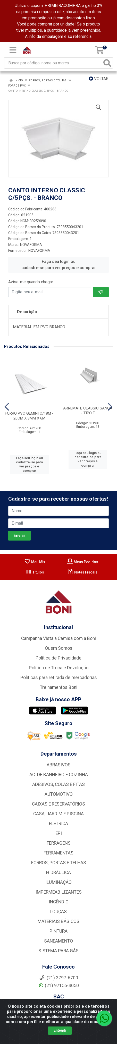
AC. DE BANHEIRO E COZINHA (58, 774)
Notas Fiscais (82, 572)
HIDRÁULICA (58, 872)
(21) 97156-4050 (58, 985)
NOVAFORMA (31, 245)
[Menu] (13, 50)
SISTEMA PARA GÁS (58, 950)
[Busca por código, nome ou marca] (53, 63)
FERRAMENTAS (58, 852)
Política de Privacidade (58, 658)
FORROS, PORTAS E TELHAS (58, 862)
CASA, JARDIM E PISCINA (58, 813)
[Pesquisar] (107, 63)
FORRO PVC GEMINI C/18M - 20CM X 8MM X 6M (29, 416)
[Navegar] (7, 407)
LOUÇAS (58, 911)
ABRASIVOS (59, 764)
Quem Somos (58, 648)
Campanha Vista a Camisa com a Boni (58, 638)
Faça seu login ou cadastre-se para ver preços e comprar (58, 264)
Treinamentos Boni (58, 687)
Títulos (35, 572)
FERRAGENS (59, 843)
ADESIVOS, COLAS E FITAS (58, 784)
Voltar (98, 78)
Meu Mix (34, 562)
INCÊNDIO (59, 901)
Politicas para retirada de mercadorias (58, 677)
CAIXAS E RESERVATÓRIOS (58, 804)
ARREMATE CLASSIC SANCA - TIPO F (87, 410)
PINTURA (58, 931)
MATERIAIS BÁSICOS (58, 921)
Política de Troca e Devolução (58, 667)
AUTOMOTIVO (59, 794)
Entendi (60, 1030)
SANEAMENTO (58, 941)
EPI (58, 833)
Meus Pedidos (82, 562)
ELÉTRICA (58, 823)
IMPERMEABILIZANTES (59, 892)
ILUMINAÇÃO (58, 882)
